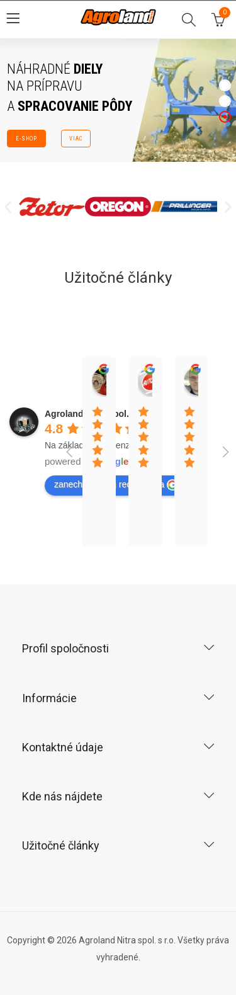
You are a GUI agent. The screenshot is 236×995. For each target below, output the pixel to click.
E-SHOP (26, 138)
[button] (8, 207)
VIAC (75, 138)
